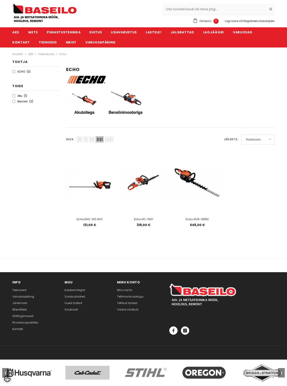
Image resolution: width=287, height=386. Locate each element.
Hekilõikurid (46, 54)
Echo (62, 54)
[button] (80, 139)
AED (30, 54)
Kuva (69, 139)
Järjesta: (231, 139)
